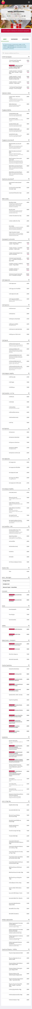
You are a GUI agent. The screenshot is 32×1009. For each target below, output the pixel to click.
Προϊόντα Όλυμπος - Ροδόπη (9, 949)
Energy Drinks (6, 580)
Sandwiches (5, 737)
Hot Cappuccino (6, 458)
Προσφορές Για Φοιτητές (8, 239)
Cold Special (5, 340)
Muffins (4, 625)
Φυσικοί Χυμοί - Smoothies (10, 587)
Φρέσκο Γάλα (5, 567)
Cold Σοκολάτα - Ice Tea (8, 393)
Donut (3, 605)
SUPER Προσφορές (7, 56)
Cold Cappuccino (6, 280)
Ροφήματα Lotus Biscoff (8, 140)
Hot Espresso (5, 428)
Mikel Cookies (5, 198)
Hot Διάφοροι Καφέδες (8, 488)
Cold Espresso (5, 304)
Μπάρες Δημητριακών (7, 919)
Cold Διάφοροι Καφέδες (8, 373)
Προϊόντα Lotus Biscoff (8, 179)
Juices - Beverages (6, 577)
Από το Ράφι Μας (6, 801)
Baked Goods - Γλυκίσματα (8, 640)
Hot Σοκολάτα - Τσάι (7, 526)
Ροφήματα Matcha (6, 110)
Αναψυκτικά (6, 584)
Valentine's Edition (6, 93)
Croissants (4, 591)
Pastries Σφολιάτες (7, 665)
